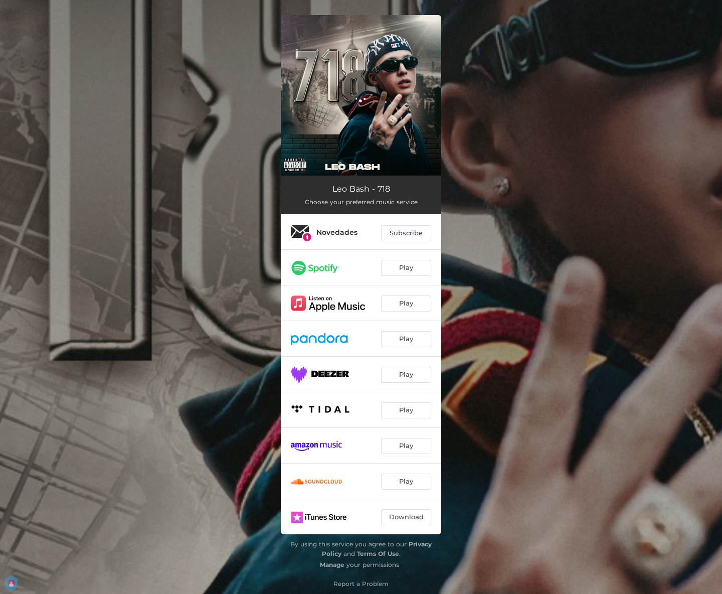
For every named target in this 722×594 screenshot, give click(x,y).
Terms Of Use (378, 553)
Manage (332, 564)
